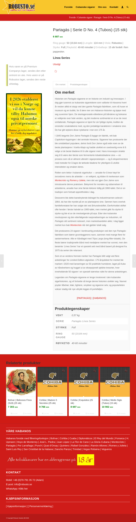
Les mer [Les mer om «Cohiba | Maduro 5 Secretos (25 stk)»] (45, 413)
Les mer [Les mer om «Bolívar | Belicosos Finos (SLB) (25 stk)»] (14, 413)
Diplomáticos (85, 438)
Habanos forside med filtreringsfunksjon (27, 438)
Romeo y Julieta (117, 445)
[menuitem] (68, 7)
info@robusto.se (23, 484)
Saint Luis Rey (14, 449)
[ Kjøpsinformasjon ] (16, 506)
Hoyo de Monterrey (27, 442)
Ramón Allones (99, 445)
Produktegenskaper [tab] (79, 84)
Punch (38, 445)
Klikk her (23, 488)
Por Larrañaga (25, 445)
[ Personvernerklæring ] (40, 506)
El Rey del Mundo (103, 438)
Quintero (64, 445)
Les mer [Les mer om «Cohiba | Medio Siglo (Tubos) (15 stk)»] (107, 413)
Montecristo (118, 442)
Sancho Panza (63, 449)
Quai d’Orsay (51, 445)
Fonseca (120, 438)
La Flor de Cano (80, 442)
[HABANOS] (99, 298)
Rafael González (80, 445)
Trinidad (77, 449)
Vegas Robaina (91, 449)
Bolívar (54, 438)
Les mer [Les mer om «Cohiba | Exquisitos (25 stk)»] (76, 413)
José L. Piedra (47, 442)
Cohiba (63, 438)
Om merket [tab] (60, 84)
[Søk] (127, 7)
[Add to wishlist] (55, 71)
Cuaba (73, 438)
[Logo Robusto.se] (18, 7)
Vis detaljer (27, 413)
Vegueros (107, 449)
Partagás (11, 445)
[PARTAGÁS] (84, 298)
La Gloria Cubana (100, 442)
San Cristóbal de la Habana (38, 449)
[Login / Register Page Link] (122, 7)
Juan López (63, 442)
